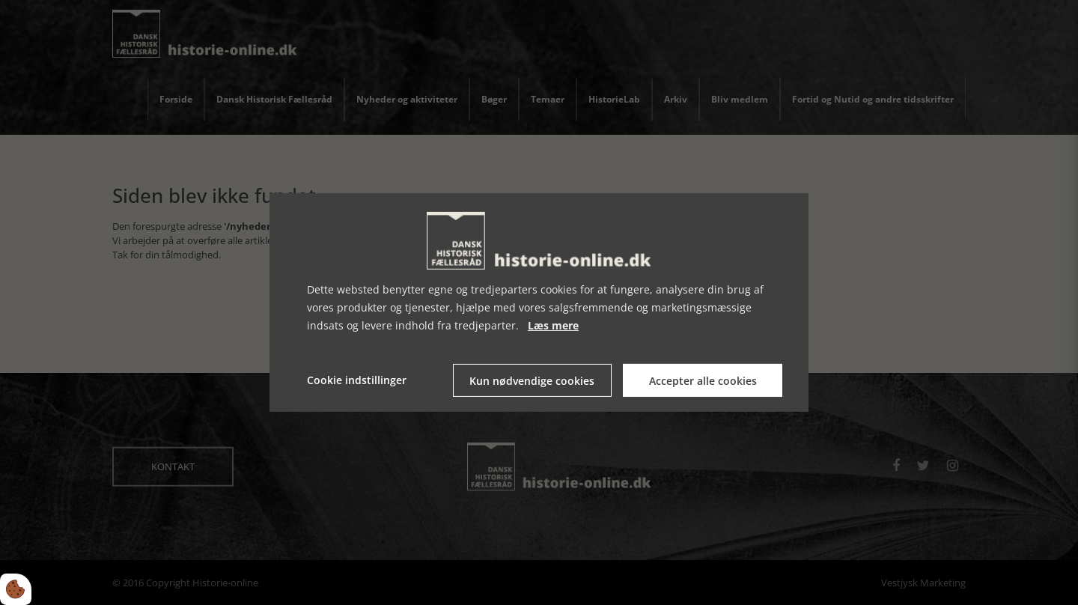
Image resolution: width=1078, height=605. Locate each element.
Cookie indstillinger (356, 380)
